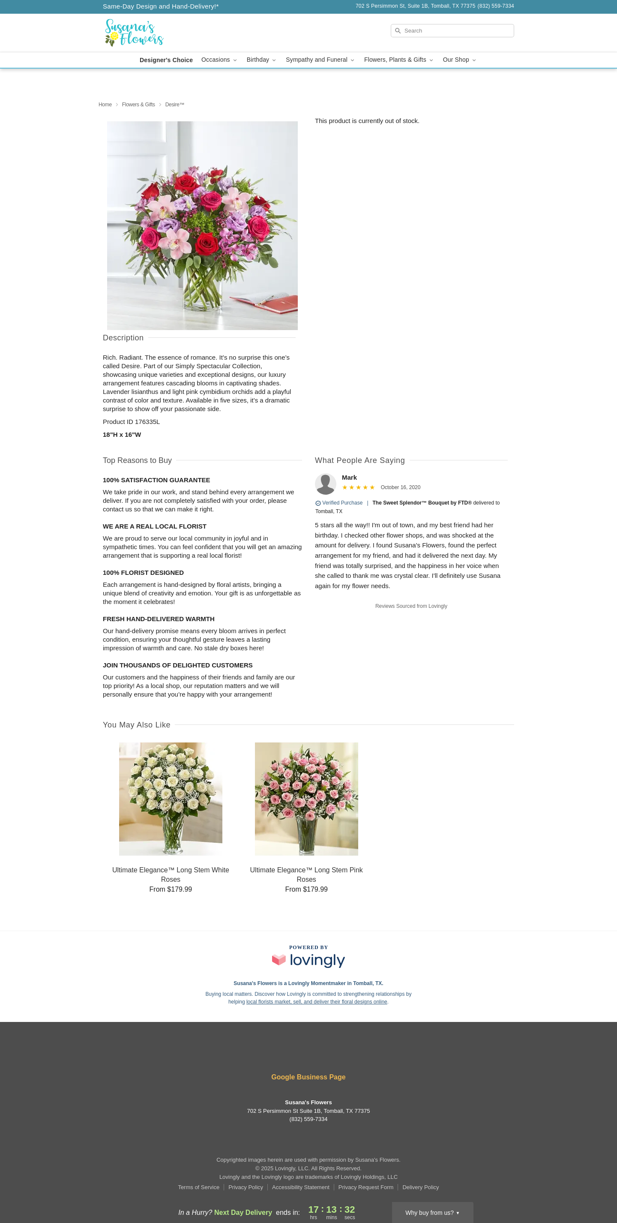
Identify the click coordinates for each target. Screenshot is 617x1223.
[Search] (452, 30)
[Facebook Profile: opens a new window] (296, 1054)
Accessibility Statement (300, 1187)
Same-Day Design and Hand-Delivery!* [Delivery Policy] (161, 6)
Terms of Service (198, 1187)
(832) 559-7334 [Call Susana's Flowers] (309, 1119)
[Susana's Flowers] (164, 33)
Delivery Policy (420, 1187)
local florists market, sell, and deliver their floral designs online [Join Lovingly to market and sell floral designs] (316, 1002)
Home (105, 105)
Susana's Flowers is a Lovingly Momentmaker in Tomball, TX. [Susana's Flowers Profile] (308, 983)
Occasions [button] (219, 59)
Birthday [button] (262, 59)
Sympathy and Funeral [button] (321, 59)
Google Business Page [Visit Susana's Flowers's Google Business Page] (308, 1077)
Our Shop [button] (460, 59)
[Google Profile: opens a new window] (321, 1054)
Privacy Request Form (366, 1187)
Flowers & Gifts (138, 105)
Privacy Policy (245, 1187)
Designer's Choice (166, 60)
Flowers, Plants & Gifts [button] (399, 59)
